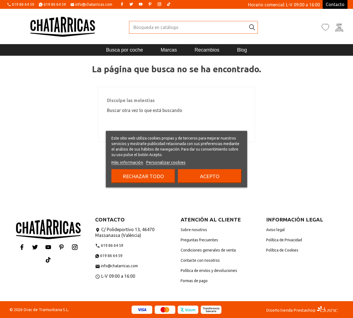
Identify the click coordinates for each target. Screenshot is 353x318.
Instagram (159, 4)
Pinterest (150, 4)
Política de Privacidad (284, 240)
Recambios (207, 50)
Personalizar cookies (166, 162)
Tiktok (168, 4)
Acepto (210, 176)
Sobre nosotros (194, 230)
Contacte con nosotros (200, 260)
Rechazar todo (143, 176)
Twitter (131, 4)
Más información (127, 162)
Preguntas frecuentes (199, 240)
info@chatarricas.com (93, 4)
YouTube (140, 4)
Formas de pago (194, 281)
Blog (242, 50)
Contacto (335, 4)
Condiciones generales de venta (208, 250)
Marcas (169, 50)
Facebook (121, 4)
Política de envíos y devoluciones (209, 270)
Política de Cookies (282, 250)
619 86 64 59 (23, 4)
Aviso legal (275, 230)
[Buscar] (188, 27)
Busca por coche (124, 50)
